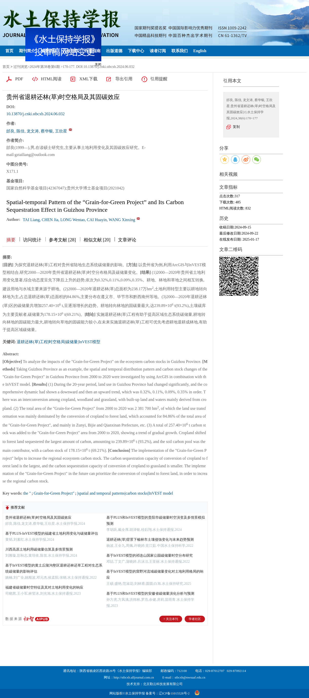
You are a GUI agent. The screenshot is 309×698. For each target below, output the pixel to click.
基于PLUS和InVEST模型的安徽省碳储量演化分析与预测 (150, 593)
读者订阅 (158, 51)
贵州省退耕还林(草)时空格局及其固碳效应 (38, 517)
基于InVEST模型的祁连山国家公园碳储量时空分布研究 (149, 555)
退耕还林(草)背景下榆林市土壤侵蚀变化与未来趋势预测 (150, 539)
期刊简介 (27, 51)
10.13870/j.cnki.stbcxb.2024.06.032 (35, 114)
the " (27, 493)
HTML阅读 (51, 78)
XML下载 (88, 78)
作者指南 (92, 51)
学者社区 (195, 619)
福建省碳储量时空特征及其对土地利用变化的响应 (44, 587)
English (199, 51)
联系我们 (179, 51)
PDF (19, 78)
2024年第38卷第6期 (45, 67)
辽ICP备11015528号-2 (174, 693)
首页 (9, 51)
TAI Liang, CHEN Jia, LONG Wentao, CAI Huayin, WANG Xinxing (79, 220)
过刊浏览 (20, 67)
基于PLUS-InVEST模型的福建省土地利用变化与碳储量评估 (51, 533)
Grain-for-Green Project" (54, 493)
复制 (236, 127)
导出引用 (123, 78)
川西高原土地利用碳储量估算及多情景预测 (39, 549)
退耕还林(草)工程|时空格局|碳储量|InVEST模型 (58, 342)
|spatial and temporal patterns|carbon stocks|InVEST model (125, 493)
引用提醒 (158, 78)
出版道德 (114, 51)
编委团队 (49, 51)
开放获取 (71, 51)
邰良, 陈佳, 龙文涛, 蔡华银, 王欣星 (36, 131)
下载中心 (136, 51)
